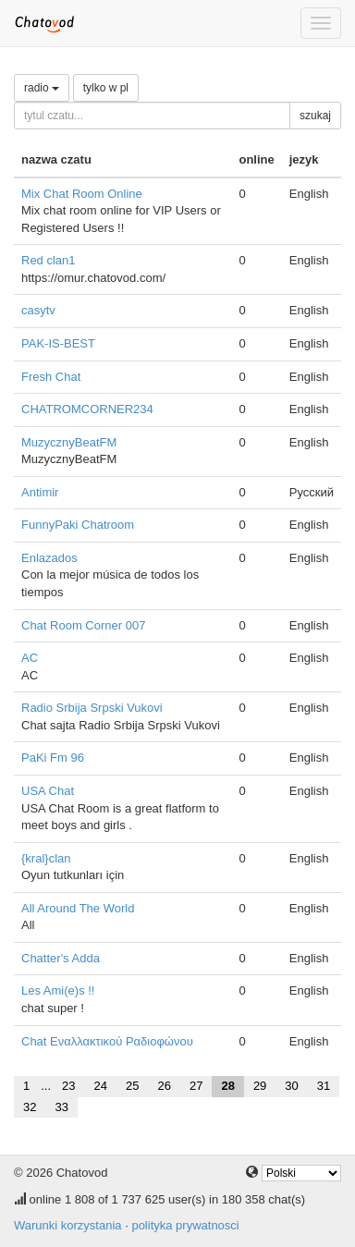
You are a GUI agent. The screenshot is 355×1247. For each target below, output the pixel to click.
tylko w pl (106, 87)
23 (68, 1086)
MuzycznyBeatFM (68, 442)
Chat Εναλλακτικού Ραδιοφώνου (107, 1041)
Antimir (39, 492)
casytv (38, 310)
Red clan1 (48, 260)
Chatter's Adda (60, 958)
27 (196, 1086)
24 (100, 1086)
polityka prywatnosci (185, 1225)
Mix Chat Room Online (81, 194)
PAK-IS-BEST (58, 343)
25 (132, 1086)
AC (29, 658)
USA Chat (47, 791)
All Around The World (77, 908)
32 (29, 1107)
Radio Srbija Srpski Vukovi (92, 708)
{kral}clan (45, 858)
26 (163, 1086)
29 (259, 1086)
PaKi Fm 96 (52, 757)
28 (227, 1086)
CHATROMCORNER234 (87, 409)
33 (61, 1107)
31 (323, 1086)
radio (41, 87)
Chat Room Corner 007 (83, 625)
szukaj (315, 115)
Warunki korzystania (68, 1225)
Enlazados (49, 558)
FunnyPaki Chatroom (77, 525)
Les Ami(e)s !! (57, 990)
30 (291, 1086)
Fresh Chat (50, 377)
